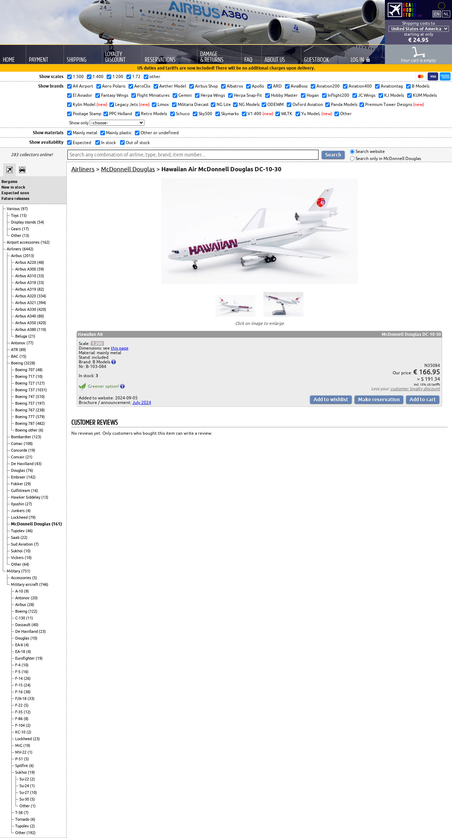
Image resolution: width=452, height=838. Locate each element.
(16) (34, 490)
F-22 (19, 705)
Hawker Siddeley (26, 497)
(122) (32, 611)
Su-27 (24, 792)
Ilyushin (18, 504)
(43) (38, 464)
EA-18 (20, 651)
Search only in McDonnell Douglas (388, 158)
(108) (28, 443)
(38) (27, 692)
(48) (40, 262)
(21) (31, 336)
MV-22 (21, 752)
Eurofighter (25, 658)
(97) (24, 209)
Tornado (22, 819)
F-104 (20, 725)
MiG (19, 745)
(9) (26, 591)
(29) (27, 484)
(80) (40, 316)
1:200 (97, 343)
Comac (17, 443)
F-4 (18, 665)
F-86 (19, 719)
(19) (31, 450)
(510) (40, 396)
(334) (41, 296)
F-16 (19, 692)
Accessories (21, 578)
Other (16, 235)
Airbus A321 (26, 303)
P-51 (19, 759)
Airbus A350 (26, 323)
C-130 (20, 618)
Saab (15, 537)
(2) (28, 725)
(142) (31, 477)
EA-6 (19, 645)
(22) (24, 537)
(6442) (28, 249)
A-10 (19, 591)
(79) (32, 517)
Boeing (17, 363)
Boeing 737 (25, 390)
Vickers (18, 557)
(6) (40, 430)
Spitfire (22, 765)
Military (14, 571)
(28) (30, 604)
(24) (27, 685)
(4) (28, 511)
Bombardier (21, 437)
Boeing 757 (25, 403)
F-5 (18, 672)
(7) (36, 544)
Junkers (18, 511)
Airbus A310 (26, 276)
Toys (15, 215)
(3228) (29, 363)
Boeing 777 (25, 417)
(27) (28, 504)
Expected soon (15, 193)
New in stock (13, 187)
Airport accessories (24, 242)
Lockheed (20, 517)
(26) (27, 678)
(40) (34, 625)
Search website (370, 151)
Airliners (14, 249)
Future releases (15, 198)
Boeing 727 (25, 383)
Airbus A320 (26, 296)
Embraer (18, 477)
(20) (34, 598)
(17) (25, 229)
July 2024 (141, 402)
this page (120, 348)
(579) (40, 417)
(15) (23, 215)
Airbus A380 (26, 329)
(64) (25, 564)
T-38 (19, 812)
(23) (42, 631)
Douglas (18, 470)
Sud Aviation (22, 544)
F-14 (19, 678)
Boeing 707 (25, 370)
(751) (25, 571)
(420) (41, 309)
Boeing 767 (25, 410)
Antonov (18, 343)
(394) (41, 303)
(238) (40, 410)
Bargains (9, 181)
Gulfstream (21, 490)
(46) (29, 531)
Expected (81, 142)
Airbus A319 (26, 289)
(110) (41, 329)
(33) (40, 276)
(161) (57, 524)
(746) (43, 584)
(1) (30, 752)
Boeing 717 (25, 376)
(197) (40, 403)
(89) (22, 349)
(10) (39, 376)
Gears (16, 229)
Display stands (24, 222)
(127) (40, 383)
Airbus (17, 256)
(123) (36, 437)
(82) (40, 289)
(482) (40, 423)
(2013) (28, 256)
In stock (108, 142)
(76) (29, 470)
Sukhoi (17, 551)
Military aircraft (25, 584)
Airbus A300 (26, 269)
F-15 (19, 685)
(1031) (41, 390)
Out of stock (137, 142)
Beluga (21, 336)
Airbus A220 (26, 262)
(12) (27, 712)
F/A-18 (21, 698)
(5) (34, 578)
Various (14, 209)
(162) (45, 242)
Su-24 (24, 786)
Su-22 (24, 779)
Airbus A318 (26, 282)
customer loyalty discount (415, 388)
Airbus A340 (26, 316)
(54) (40, 222)
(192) (31, 833)
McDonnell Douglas (31, 524)
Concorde (19, 450)
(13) (25, 235)
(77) (30, 343)
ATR (15, 349)
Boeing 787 (25, 423)
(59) (40, 269)
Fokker (17, 484)
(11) (29, 618)
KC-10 (20, 732)
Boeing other (26, 430)
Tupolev (18, 531)
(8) (26, 719)
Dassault (23, 625)
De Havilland (23, 464)
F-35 (19, 712)
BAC (15, 356)
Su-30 (24, 799)
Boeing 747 (25, 396)
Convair (18, 457)
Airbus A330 (26, 309)
